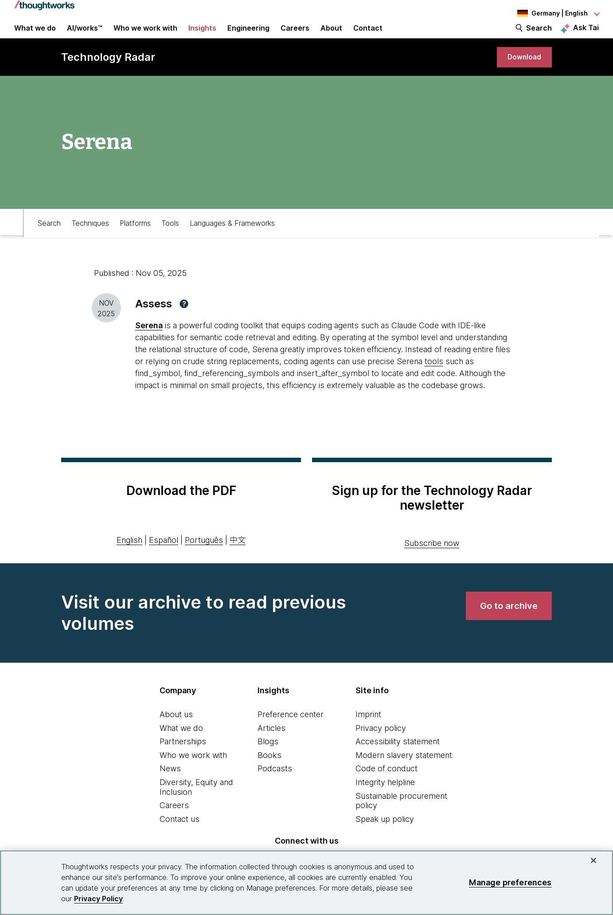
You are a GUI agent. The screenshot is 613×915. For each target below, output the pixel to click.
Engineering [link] (248, 36)
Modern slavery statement (403, 772)
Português (204, 557)
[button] (184, 320)
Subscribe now (431, 560)
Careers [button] (295, 36)
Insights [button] (202, 36)
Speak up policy (384, 835)
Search (539, 36)
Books (269, 772)
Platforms (135, 237)
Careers (174, 822)
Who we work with (193, 772)
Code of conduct (386, 785)
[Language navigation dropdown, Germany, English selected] (550, 13)
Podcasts (275, 785)
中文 (238, 557)
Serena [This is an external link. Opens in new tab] (149, 342)
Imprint (368, 731)
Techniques (90, 237)
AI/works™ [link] (84, 36)
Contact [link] (368, 36)
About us (176, 731)
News (170, 785)
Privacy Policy (98, 898)
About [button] (331, 36)
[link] (522, 72)
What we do (181, 745)
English (129, 557)
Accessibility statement (397, 758)
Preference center (291, 731)
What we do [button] (35, 36)
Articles (271, 745)
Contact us (179, 835)
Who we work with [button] (145, 36)
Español (163, 557)
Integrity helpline (385, 799)
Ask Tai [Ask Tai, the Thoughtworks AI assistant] (586, 35)
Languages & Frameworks (232, 237)
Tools (170, 237)
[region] (306, 882)
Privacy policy (380, 745)
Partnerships (183, 758)
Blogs (268, 758)
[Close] (593, 860)
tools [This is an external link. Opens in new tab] (434, 378)
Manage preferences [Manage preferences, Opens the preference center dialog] (510, 882)
